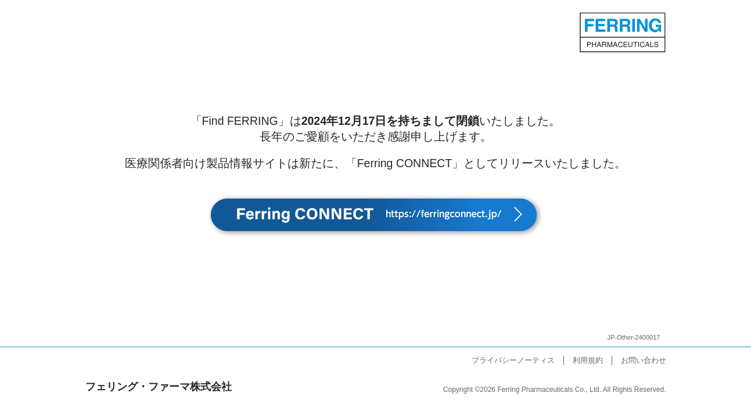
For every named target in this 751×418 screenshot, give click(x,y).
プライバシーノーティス (513, 360)
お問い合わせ (643, 360)
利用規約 (588, 360)
